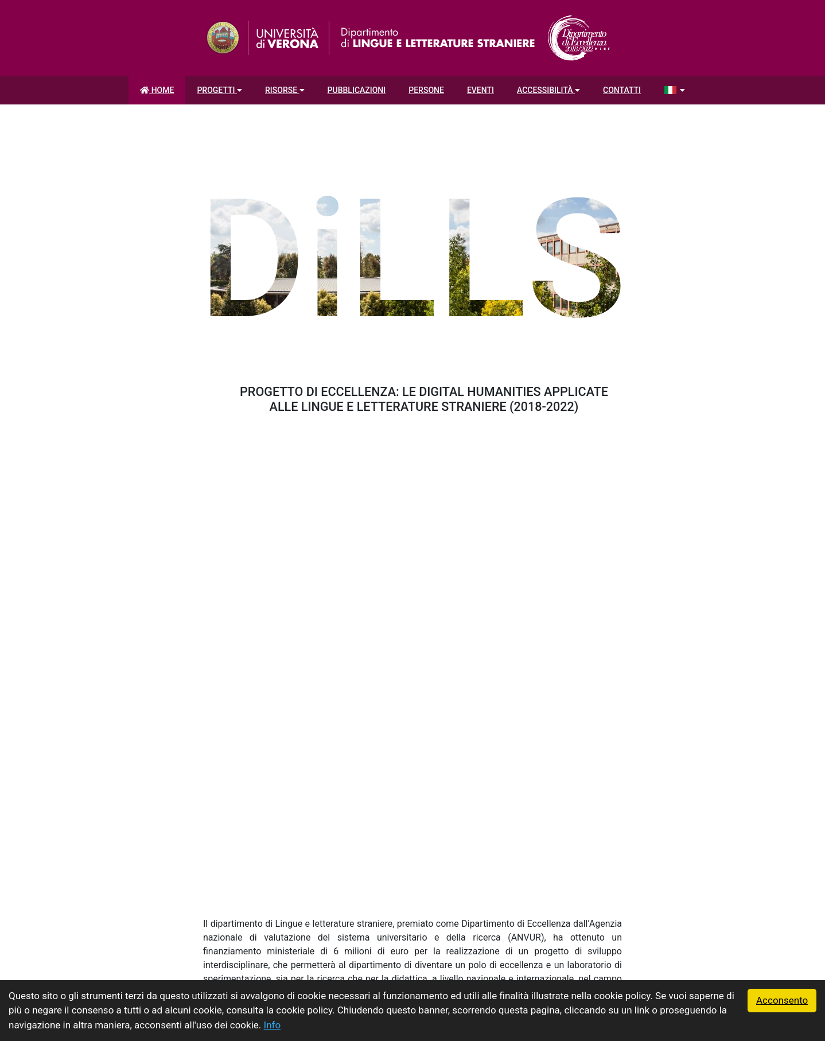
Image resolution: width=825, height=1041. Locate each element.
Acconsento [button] (782, 1000)
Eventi (480, 90)
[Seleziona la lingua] (674, 90)
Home (157, 90)
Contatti (622, 90)
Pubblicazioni (357, 90)
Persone (426, 90)
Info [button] (272, 1025)
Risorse (285, 90)
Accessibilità (548, 90)
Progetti (219, 90)
